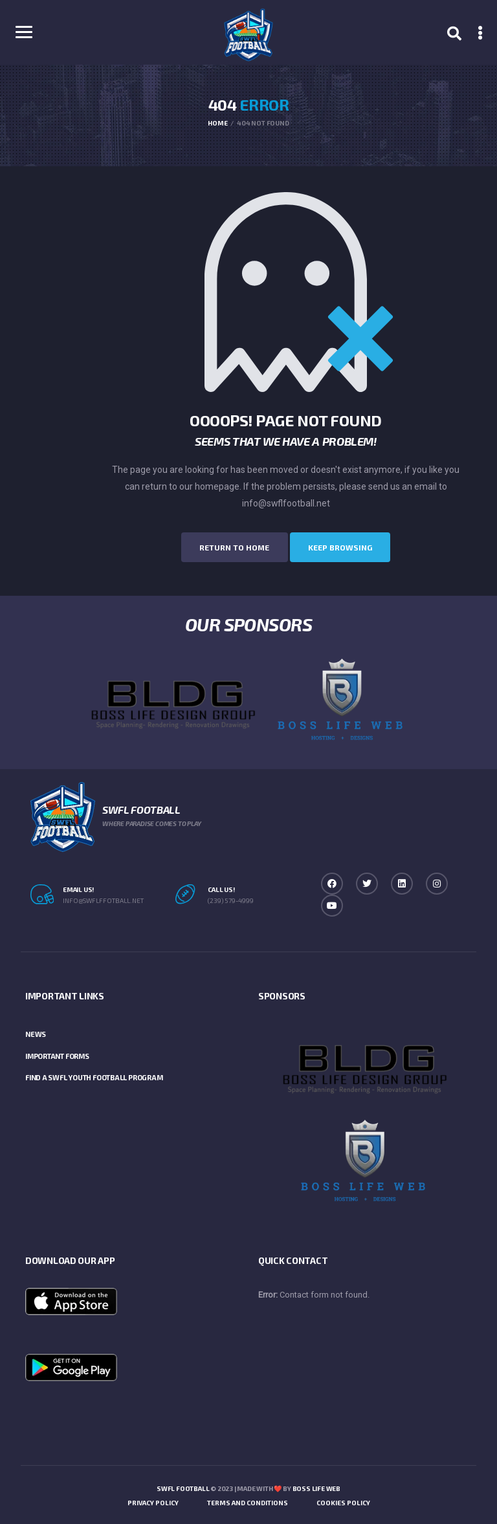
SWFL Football (183, 1487)
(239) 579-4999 (231, 898)
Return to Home (225, 546)
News (35, 1033)
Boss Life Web (316, 1487)
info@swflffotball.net (103, 898)
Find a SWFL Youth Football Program (94, 1076)
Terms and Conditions (247, 1501)
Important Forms (57, 1054)
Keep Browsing (350, 546)
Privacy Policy (153, 1501)
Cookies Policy (343, 1501)
